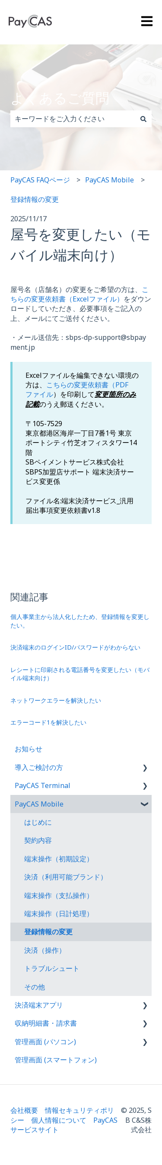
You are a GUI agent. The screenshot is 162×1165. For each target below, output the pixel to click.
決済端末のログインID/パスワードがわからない (75, 647)
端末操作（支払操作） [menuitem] (58, 895)
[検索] (143, 118)
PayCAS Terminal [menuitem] (42, 785)
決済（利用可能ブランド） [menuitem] (65, 877)
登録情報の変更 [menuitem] (48, 931)
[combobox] (72, 118)
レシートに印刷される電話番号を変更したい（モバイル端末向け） (79, 674)
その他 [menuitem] (34, 987)
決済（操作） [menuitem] (45, 950)
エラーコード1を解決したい (48, 722)
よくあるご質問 (59, 97)
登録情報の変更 (34, 199)
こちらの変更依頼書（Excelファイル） (79, 294)
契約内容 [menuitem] (38, 840)
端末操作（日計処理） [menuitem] (58, 913)
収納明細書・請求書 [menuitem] (46, 1023)
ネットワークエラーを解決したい (55, 700)
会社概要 (24, 1110)
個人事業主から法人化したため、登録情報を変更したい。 (79, 620)
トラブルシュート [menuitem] (51, 968)
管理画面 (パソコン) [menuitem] (45, 1041)
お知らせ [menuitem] (28, 749)
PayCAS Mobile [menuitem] (39, 804)
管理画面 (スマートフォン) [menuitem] (56, 1060)
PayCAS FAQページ (40, 180)
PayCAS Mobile (109, 180)
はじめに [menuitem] (38, 822)
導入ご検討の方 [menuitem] (39, 767)
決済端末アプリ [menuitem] (39, 1005)
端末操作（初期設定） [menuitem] (58, 859)
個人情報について (58, 1120)
